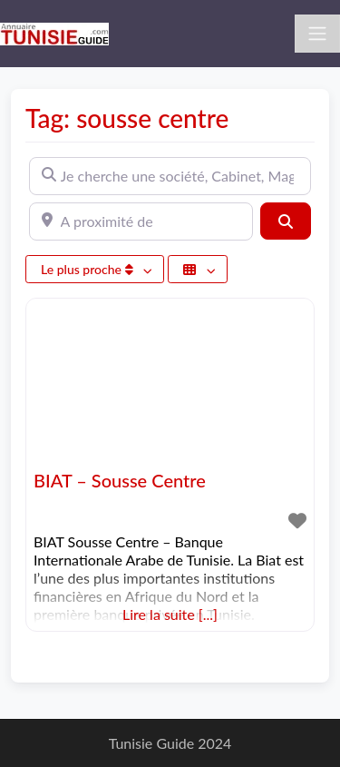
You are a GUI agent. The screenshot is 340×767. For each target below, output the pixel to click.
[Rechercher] (285, 220)
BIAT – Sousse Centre (120, 480)
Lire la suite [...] (170, 614)
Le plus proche (88, 269)
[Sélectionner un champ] (198, 269)
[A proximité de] (141, 221)
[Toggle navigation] (317, 34)
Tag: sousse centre (126, 118)
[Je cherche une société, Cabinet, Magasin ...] (170, 176)
